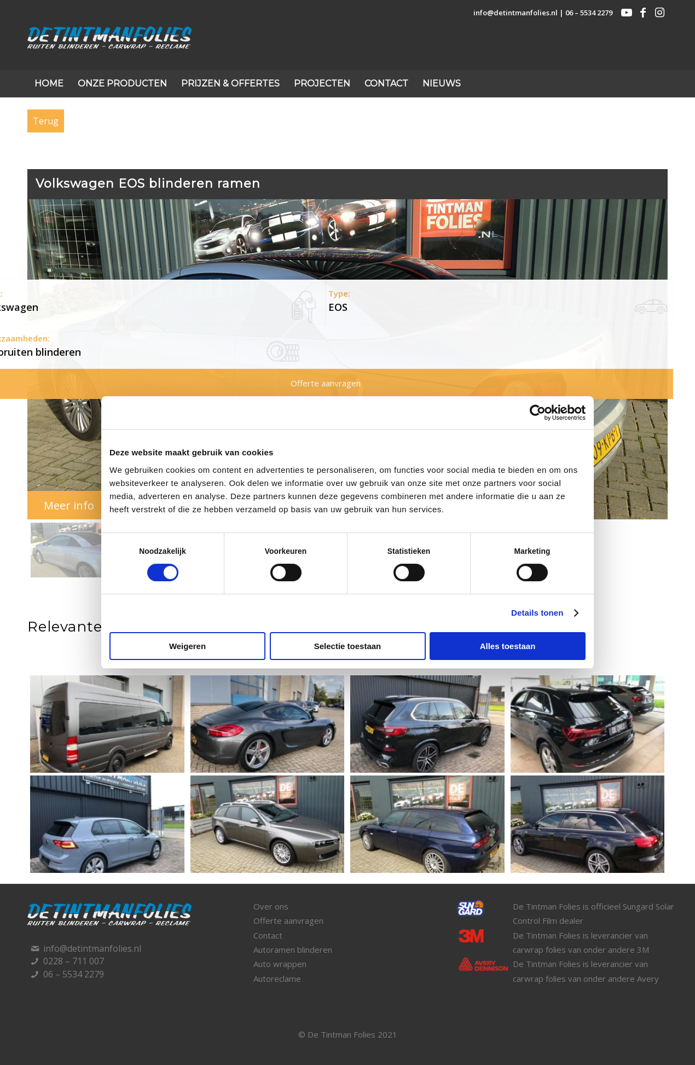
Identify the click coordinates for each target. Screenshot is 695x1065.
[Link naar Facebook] (643, 12)
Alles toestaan (508, 646)
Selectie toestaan (347, 646)
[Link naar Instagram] (659, 12)
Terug (46, 121)
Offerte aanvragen (288, 920)
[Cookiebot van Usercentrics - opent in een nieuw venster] (538, 412)
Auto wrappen (279, 963)
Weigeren (187, 646)
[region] (347, 390)
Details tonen (537, 612)
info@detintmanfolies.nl (515, 13)
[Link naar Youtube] (626, 12)
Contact (267, 935)
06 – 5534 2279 (588, 13)
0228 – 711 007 (73, 961)
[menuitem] (49, 83)
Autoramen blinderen (292, 949)
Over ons (270, 906)
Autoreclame (277, 978)
